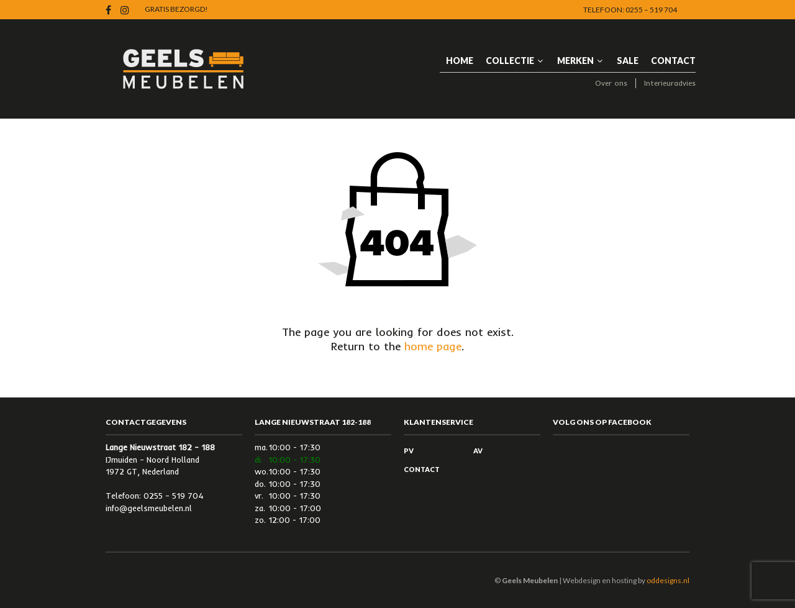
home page (432, 346)
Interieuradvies (670, 83)
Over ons (611, 83)
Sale (627, 60)
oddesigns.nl (668, 580)
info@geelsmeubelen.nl (149, 508)
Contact (673, 60)
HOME (459, 60)
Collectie (510, 60)
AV (478, 451)
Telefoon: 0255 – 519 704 (630, 9)
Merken (575, 60)
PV (409, 451)
